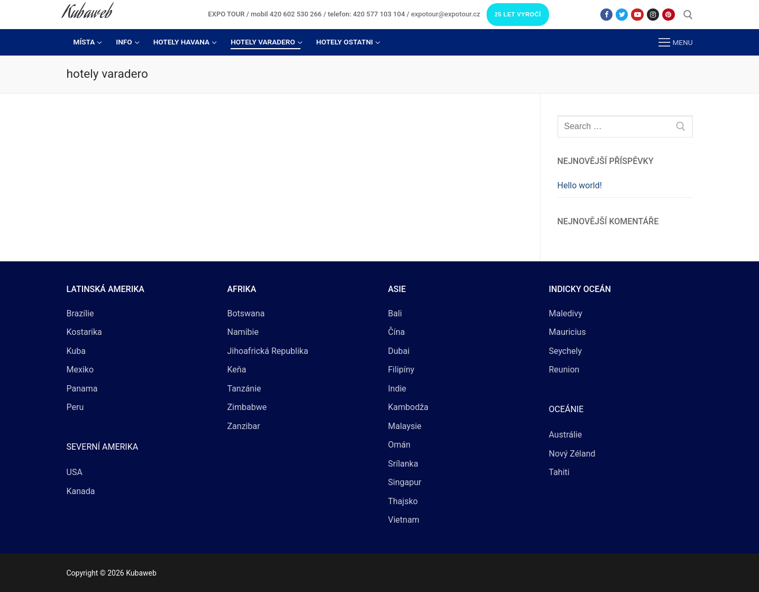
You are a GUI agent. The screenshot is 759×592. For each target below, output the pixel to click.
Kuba (76, 351)
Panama (82, 389)
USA (75, 472)
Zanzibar (243, 426)
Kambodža (408, 407)
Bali (395, 313)
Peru (75, 407)
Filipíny (401, 370)
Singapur (405, 482)
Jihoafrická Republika (267, 351)
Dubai (399, 351)
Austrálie (565, 435)
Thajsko (403, 501)
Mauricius (567, 332)
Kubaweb (87, 14)
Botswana (246, 313)
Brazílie (80, 313)
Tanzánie (244, 389)
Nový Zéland (572, 454)
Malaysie (405, 426)
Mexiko (80, 370)
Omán (399, 445)
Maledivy (565, 313)
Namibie (243, 332)
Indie (397, 389)
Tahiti (559, 472)
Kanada (81, 491)
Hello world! (579, 185)
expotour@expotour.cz (445, 14)
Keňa (236, 370)
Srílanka (403, 464)
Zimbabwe (247, 407)
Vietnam (403, 520)
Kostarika (84, 332)
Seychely (565, 351)
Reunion (564, 370)
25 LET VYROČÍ (518, 14)
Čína (396, 332)
